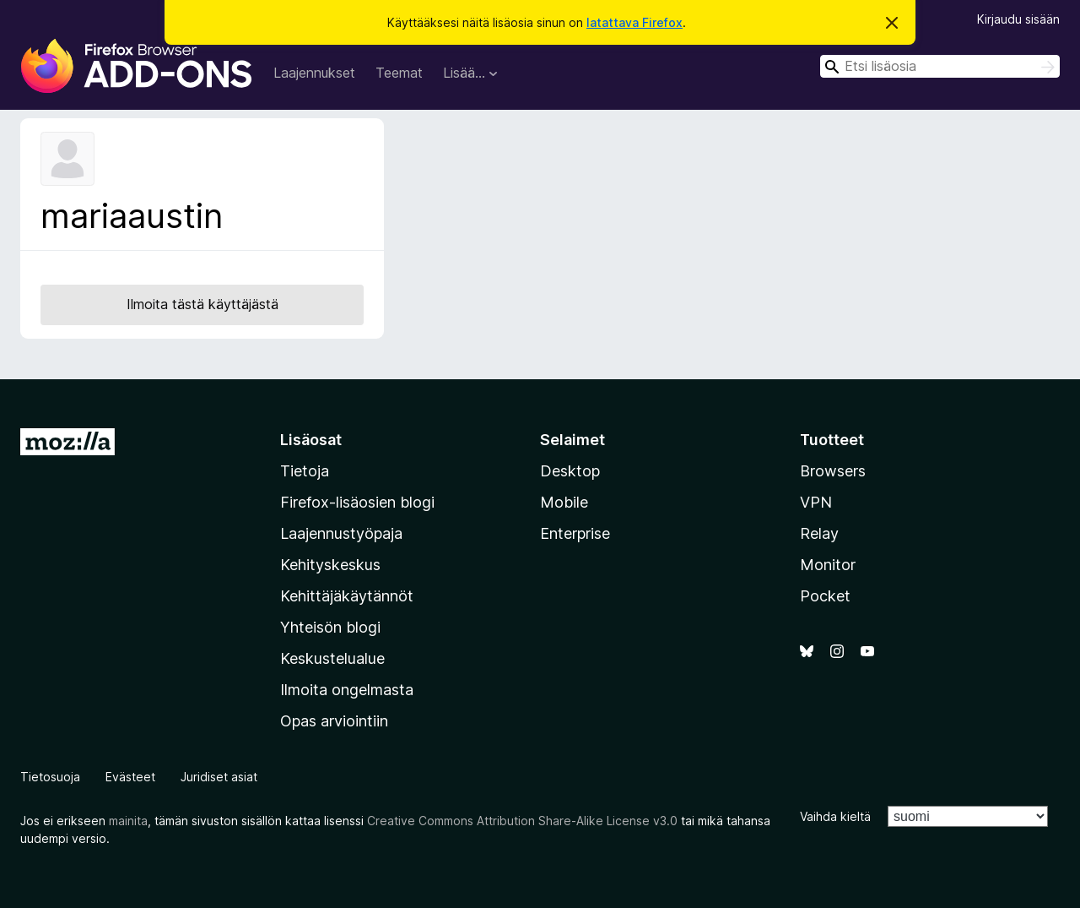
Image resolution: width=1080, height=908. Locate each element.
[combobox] (940, 66)
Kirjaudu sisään (1018, 19)
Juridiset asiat (219, 776)
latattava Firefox (634, 22)
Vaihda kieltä (835, 816)
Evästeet (130, 776)
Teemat (399, 72)
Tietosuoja (50, 776)
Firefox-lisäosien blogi (357, 502)
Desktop (570, 471)
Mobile (564, 502)
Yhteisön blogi (330, 627)
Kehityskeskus (330, 565)
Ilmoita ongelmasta (346, 690)
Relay (819, 533)
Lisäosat (311, 440)
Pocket (825, 596)
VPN (816, 502)
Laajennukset (314, 72)
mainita (128, 820)
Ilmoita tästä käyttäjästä (202, 304)
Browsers (833, 471)
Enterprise (575, 533)
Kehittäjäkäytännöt (346, 596)
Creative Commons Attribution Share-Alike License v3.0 (522, 820)
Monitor (828, 565)
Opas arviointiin (334, 721)
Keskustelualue (332, 658)
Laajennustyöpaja (341, 533)
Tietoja (304, 471)
